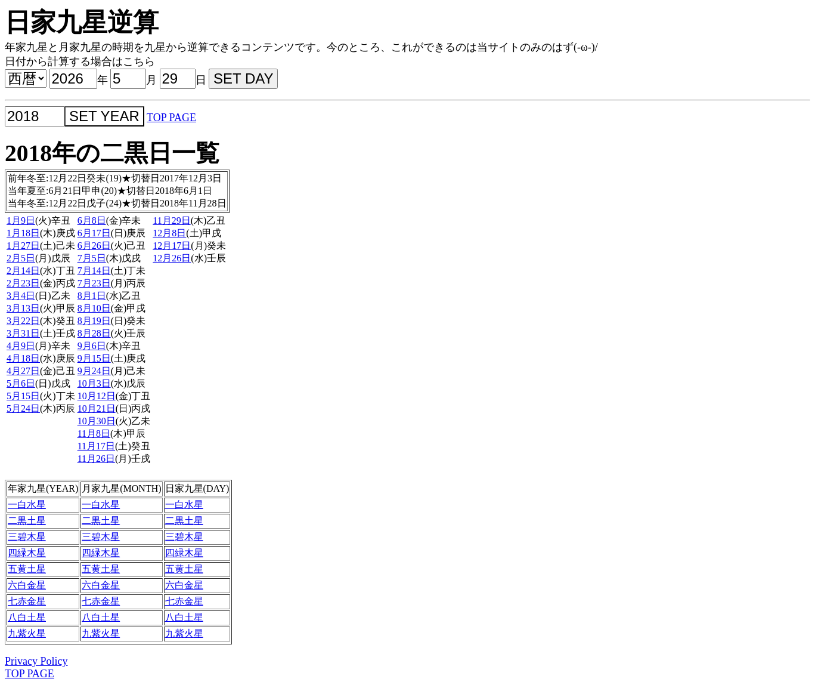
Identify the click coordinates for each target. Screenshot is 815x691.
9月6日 (92, 346)
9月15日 (94, 358)
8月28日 (94, 333)
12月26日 (172, 258)
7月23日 (94, 283)
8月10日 (94, 308)
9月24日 (94, 371)
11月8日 (94, 433)
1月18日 (23, 233)
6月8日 (92, 220)
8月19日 (94, 321)
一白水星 (27, 504)
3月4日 (21, 296)
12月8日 (169, 233)
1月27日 (23, 245)
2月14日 (23, 271)
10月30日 (97, 421)
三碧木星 (27, 537)
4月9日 (21, 346)
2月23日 (23, 283)
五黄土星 (27, 569)
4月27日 (23, 371)
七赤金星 (27, 601)
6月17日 (94, 233)
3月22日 (23, 321)
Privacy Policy (36, 661)
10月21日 (97, 408)
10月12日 (97, 396)
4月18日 (23, 358)
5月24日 (23, 408)
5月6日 (21, 383)
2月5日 (21, 258)
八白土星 (27, 617)
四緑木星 (27, 553)
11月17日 (96, 446)
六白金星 (27, 585)
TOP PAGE (171, 118)
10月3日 (94, 383)
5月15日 (23, 396)
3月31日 (23, 333)
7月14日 (94, 271)
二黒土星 (27, 521)
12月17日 (172, 245)
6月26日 (94, 245)
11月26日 (96, 459)
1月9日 (21, 220)
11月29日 (171, 220)
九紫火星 (27, 633)
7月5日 (92, 258)
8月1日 (92, 296)
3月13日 (23, 308)
